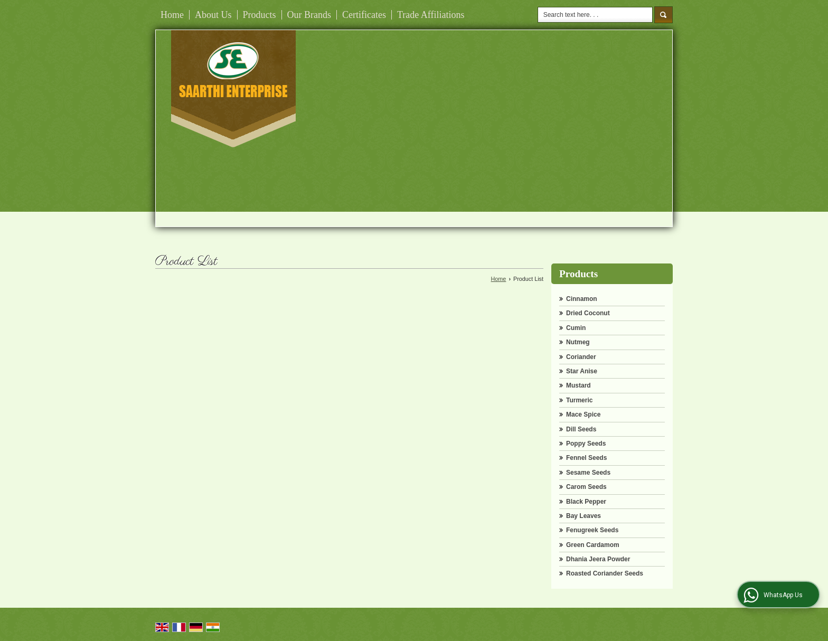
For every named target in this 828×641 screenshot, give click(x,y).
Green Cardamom (592, 545)
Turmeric (579, 400)
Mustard (578, 385)
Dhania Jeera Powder (598, 559)
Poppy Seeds (586, 443)
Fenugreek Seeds (592, 530)
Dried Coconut (588, 313)
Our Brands (309, 15)
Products (259, 15)
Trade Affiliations (431, 15)
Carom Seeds (586, 487)
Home (172, 15)
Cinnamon (581, 299)
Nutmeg (578, 342)
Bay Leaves (583, 516)
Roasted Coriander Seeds (604, 573)
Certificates (364, 15)
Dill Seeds (581, 429)
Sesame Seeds (588, 472)
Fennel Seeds (586, 457)
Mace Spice (583, 414)
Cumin (576, 328)
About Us (213, 15)
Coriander (581, 357)
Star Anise (581, 371)
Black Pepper (586, 501)
